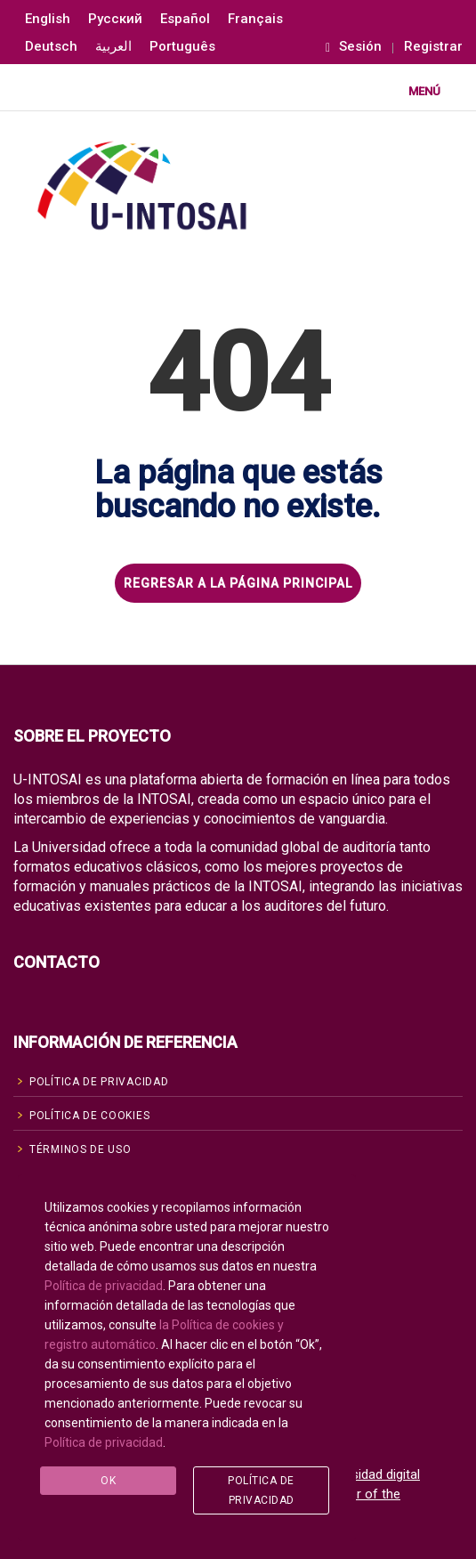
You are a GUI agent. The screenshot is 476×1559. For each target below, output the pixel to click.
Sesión (354, 46)
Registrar (433, 46)
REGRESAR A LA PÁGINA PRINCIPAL (238, 583)
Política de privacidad (103, 1286)
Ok (108, 1480)
